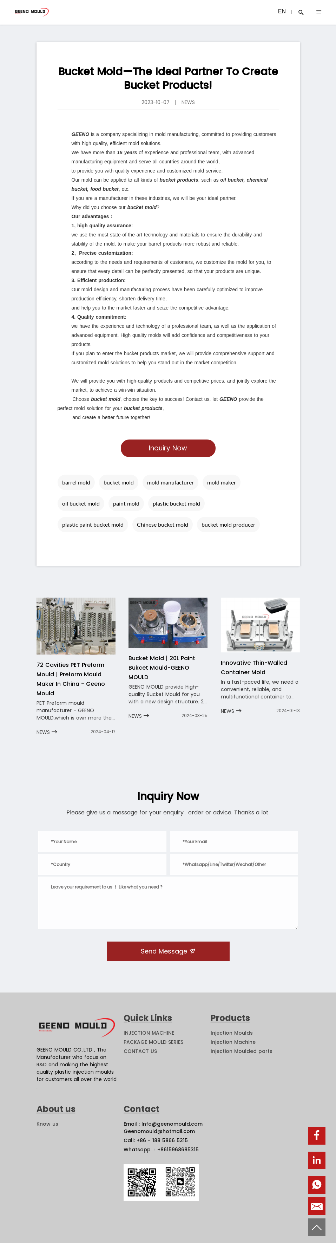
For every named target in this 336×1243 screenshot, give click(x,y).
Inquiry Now (168, 448)
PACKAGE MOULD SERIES (153, 1042)
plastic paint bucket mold (93, 524)
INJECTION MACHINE (149, 1032)
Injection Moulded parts (241, 1051)
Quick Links (148, 1018)
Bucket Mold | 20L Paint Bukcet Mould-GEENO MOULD (162, 667)
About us (56, 1109)
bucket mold (119, 482)
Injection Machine (233, 1042)
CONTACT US (140, 1051)
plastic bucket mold (176, 503)
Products (230, 1018)
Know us (47, 1123)
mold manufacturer (170, 482)
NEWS (47, 732)
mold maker (221, 482)
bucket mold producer (228, 524)
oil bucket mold (81, 503)
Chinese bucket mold (162, 524)
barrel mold (76, 482)
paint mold (126, 503)
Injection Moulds (232, 1032)
